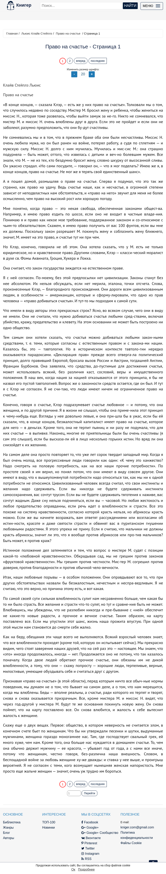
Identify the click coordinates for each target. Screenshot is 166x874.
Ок (73, 869)
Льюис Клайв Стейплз (36, 33)
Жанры (8, 827)
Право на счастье (68, 33)
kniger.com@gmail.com (137, 827)
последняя (98, 60)
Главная (12, 33)
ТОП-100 (48, 822)
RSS (86, 859)
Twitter (88, 848)
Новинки (48, 827)
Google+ (90, 827)
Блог (6, 832)
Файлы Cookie (131, 843)
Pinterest (89, 843)
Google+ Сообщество (99, 832)
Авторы (8, 838)
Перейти (89, 793)
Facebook (89, 822)
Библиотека (11, 822)
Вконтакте (91, 838)
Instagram (90, 853)
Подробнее (86, 869)
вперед (80, 60)
